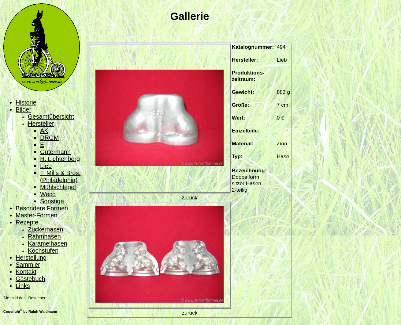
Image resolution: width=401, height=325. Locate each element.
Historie (26, 102)
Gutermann (55, 151)
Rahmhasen (44, 236)
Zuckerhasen (45, 229)
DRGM (49, 137)
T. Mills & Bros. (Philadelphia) (60, 176)
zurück (189, 197)
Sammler (28, 264)
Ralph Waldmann (42, 311)
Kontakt (26, 271)
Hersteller (41, 123)
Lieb (46, 165)
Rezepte (27, 222)
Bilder (23, 109)
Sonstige (52, 201)
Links (23, 285)
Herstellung (31, 257)
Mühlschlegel (58, 187)
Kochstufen (43, 250)
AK (44, 130)
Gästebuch (30, 278)
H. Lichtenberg (60, 158)
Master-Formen (37, 215)
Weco (48, 194)
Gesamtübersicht (51, 116)
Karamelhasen (47, 243)
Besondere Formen (42, 208)
